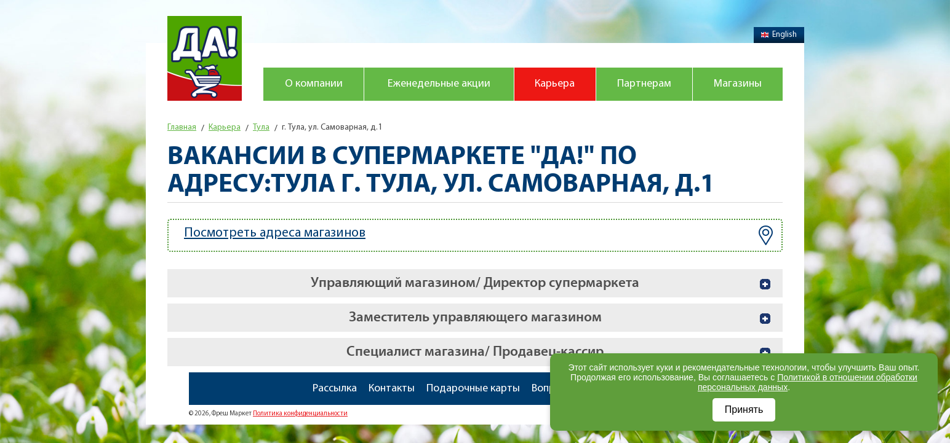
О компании (314, 84)
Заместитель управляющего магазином (475, 317)
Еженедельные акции (439, 84)
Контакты (392, 388)
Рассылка (335, 388)
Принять (744, 409)
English (779, 35)
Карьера (555, 84)
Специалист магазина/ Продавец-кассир (475, 351)
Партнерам (644, 84)
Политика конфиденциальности (300, 413)
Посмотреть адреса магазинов (478, 235)
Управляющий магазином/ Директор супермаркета (475, 283)
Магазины (738, 84)
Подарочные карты (473, 388)
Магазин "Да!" (204, 58)
